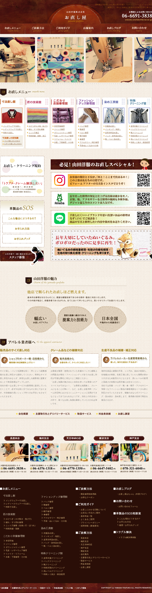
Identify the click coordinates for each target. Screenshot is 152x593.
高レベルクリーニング (139, 139)
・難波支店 (84, 551)
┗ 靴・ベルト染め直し (51, 546)
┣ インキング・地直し (51, 536)
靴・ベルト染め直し (113, 139)
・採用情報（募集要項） (89, 526)
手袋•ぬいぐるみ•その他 (89, 145)
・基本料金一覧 (85, 516)
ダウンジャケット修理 (63, 133)
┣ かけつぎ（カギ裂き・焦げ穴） (18, 519)
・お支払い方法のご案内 (89, 513)
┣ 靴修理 (45, 505)
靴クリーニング (137, 133)
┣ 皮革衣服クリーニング (52, 558)
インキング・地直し (113, 129)
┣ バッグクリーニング (51, 561)
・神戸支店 (84, 548)
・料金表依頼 (84, 564)
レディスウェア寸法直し (12, 129)
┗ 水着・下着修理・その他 (15, 557)
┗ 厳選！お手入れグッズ (128, 525)
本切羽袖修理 (59, 126)
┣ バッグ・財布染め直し (52, 543)
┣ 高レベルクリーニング (52, 571)
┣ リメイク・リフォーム (14, 554)
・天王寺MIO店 (85, 544)
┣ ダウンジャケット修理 (14, 547)
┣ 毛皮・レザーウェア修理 (15, 550)
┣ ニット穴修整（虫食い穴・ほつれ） (20, 525)
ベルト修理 (84, 133)
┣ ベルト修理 (47, 508)
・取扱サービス (85, 561)
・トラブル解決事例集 (126, 537)
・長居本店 (84, 538)
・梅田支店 (84, 541)
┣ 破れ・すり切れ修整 (13, 522)
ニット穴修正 (34, 133)
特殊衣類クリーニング (139, 136)
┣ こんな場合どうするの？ (128, 519)
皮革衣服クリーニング (139, 126)
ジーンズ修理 (59, 129)
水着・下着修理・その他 (63, 142)
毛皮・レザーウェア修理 (63, 136)
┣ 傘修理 (45, 514)
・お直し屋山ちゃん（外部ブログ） (132, 494)
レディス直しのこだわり (13, 144)
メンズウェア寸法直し (12, 126)
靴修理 (82, 129)
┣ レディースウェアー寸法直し (17, 504)
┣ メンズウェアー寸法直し (15, 500)
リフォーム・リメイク (63, 139)
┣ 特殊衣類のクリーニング (53, 568)
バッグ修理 (84, 126)
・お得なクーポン (86, 497)
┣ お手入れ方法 (124, 522)
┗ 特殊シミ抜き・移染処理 (53, 574)
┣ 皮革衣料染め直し (50, 540)
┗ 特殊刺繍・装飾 (11, 529)
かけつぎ (38, 126)
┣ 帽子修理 (46, 511)
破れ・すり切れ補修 (36, 129)
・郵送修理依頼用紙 (87, 494)
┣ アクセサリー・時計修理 (53, 518)
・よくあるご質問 (86, 519)
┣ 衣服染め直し (48, 533)
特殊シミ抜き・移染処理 (140, 142)
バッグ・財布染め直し (114, 136)
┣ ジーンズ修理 (10, 544)
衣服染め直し (110, 126)
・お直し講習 (84, 567)
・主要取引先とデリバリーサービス (94, 557)
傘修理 (82, 139)
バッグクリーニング (138, 129)
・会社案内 (84, 554)
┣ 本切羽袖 (8, 541)
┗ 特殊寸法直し (10, 507)
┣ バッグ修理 (47, 502)
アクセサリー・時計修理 (89, 142)
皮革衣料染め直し (112, 133)
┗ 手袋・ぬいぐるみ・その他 (54, 521)
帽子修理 (83, 136)
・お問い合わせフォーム (127, 506)
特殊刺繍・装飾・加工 (37, 136)
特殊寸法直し (8, 133)
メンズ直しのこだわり (12, 141)
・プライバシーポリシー (89, 523)
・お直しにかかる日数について (92, 510)
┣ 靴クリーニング (49, 564)
